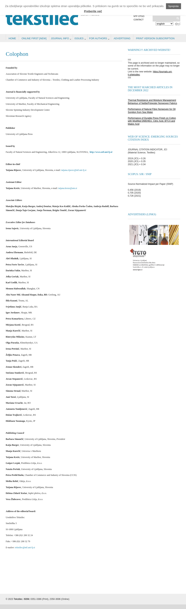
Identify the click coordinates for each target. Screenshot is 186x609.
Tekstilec (18, 599)
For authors (98, 38)
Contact (138, 19)
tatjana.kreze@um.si (67, 188)
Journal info (60, 38)
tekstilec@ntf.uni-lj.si (25, 547)
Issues (79, 38)
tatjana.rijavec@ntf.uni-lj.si (73, 170)
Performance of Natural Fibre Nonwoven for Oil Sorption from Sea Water (152, 111)
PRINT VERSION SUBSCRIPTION (155, 38)
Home (12, 38)
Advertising (122, 38)
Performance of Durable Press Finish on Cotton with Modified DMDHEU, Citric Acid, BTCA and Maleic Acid (152, 121)
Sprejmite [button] (173, 6)
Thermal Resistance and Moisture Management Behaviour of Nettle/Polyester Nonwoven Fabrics (152, 102)
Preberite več (93, 11)
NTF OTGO (139, 16)
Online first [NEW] (34, 38)
